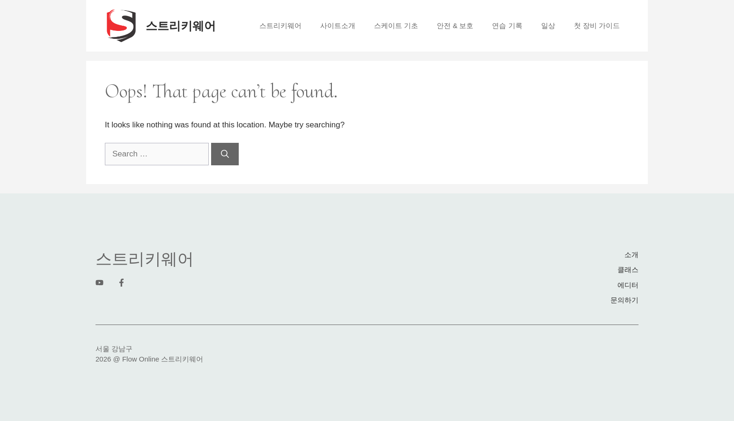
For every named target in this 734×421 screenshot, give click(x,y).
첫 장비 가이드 (597, 26)
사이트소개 (337, 26)
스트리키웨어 (181, 25)
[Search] (225, 154)
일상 (548, 26)
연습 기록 (507, 26)
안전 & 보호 (455, 26)
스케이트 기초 (396, 26)
